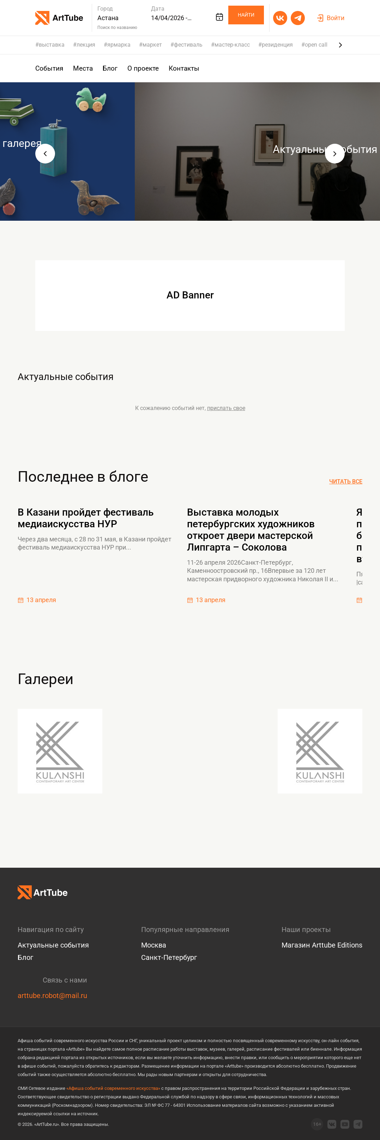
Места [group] (81, 68)
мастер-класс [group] (232, 45)
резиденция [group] (277, 45)
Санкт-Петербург (169, 957)
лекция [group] (86, 45)
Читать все (345, 482)
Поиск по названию (117, 27)
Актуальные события (91, 375)
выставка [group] (52, 45)
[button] (45, 154)
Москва (153, 945)
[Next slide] (340, 45)
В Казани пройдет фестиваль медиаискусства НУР (85, 518)
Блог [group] (107, 68)
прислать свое (226, 408)
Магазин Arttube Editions (322, 945)
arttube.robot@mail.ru (52, 995)
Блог (25, 957)
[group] (190, 151)
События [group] (48, 68)
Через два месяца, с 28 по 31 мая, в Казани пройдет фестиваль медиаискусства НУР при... (94, 543)
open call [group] (316, 45)
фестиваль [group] (188, 45)
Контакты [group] (178, 68)
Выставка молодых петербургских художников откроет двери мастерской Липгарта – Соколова (251, 529)
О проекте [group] (139, 68)
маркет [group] (152, 45)
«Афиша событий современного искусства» (113, 1088)
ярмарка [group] (119, 45)
